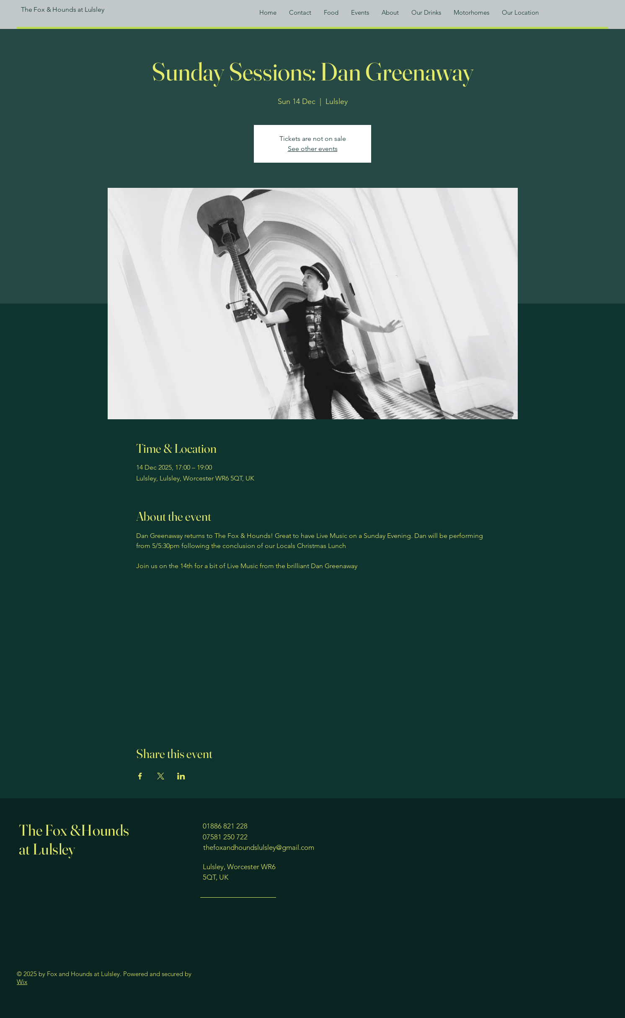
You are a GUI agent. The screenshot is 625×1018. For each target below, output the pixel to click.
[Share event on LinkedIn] (181, 776)
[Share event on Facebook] (140, 776)
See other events (313, 149)
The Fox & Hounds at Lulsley (62, 9)
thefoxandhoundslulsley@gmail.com (258, 847)
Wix (22, 982)
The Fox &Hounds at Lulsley (74, 839)
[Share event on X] (161, 776)
